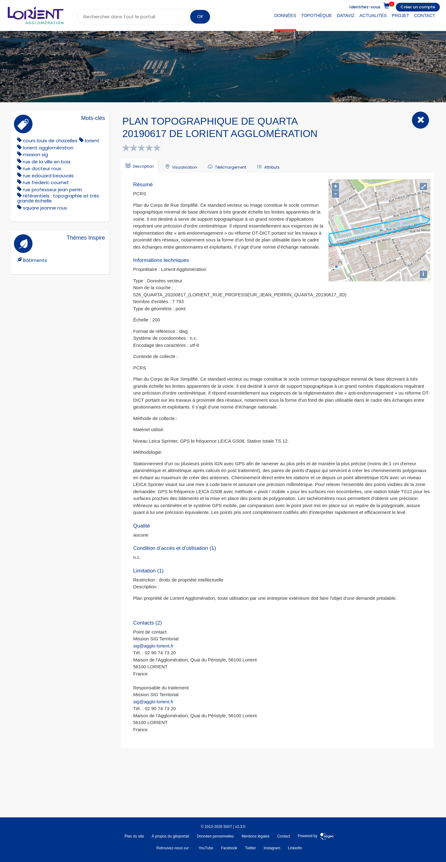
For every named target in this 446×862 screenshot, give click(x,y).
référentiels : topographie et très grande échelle (58, 198)
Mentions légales (255, 836)
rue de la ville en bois (47, 161)
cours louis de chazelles (50, 140)
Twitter (250, 848)
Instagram (272, 848)
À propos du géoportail (170, 836)
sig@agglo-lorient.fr (153, 645)
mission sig (35, 154)
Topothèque (316, 15)
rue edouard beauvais (48, 175)
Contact (424, 15)
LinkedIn (295, 848)
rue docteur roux (42, 168)
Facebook (229, 848)
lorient (92, 140)
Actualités (373, 15)
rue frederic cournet (46, 182)
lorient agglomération (48, 147)
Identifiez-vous (364, 7)
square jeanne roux (45, 208)
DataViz (346, 15)
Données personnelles (215, 836)
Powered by (316, 836)
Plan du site (134, 836)
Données (285, 15)
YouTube (206, 848)
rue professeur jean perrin (52, 189)
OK (200, 16)
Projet (400, 15)
